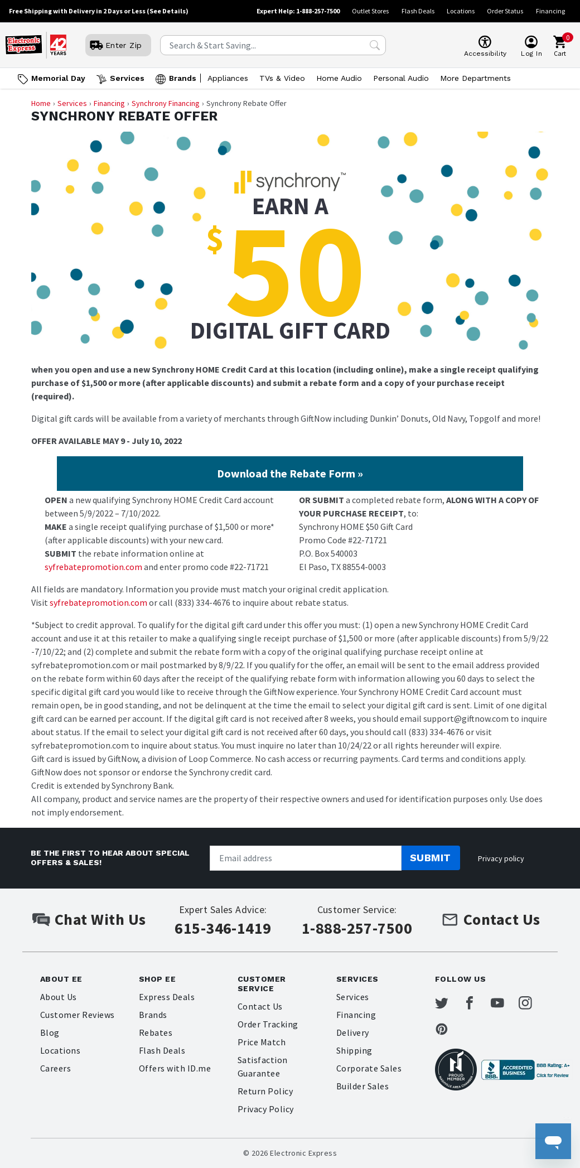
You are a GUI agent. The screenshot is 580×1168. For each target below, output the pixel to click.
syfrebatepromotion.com (93, 566)
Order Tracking (268, 1024)
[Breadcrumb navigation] (290, 103)
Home (41, 103)
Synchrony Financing (166, 103)
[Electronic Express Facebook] (476, 1003)
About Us (58, 996)
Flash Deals (418, 11)
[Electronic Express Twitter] (448, 1003)
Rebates (155, 1032)
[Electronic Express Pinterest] (448, 1030)
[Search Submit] (374, 45)
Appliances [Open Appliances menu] (227, 78)
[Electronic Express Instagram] (534, 1003)
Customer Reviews (77, 1014)
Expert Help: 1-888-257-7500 (298, 11)
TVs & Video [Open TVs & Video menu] (282, 78)
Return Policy (265, 1091)
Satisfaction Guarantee (263, 1066)
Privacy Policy (266, 1108)
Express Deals (167, 996)
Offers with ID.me (175, 1068)
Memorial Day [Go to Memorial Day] (58, 78)
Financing (550, 11)
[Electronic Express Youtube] (505, 1003)
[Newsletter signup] (306, 858)
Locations (461, 11)
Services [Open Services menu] (127, 78)
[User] (117, 45)
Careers (55, 1068)
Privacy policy (501, 858)
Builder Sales (362, 1086)
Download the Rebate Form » (290, 473)
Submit (430, 857)
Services (72, 103)
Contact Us (260, 1006)
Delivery (352, 1032)
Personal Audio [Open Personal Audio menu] (401, 78)
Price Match (262, 1042)
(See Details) (167, 11)
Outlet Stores (370, 11)
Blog (50, 1032)
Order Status (505, 11)
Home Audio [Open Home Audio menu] (339, 78)
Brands (153, 1014)
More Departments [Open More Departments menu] (475, 78)
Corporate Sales (369, 1068)
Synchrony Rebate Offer (124, 116)
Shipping (354, 1050)
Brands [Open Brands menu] (182, 78)
